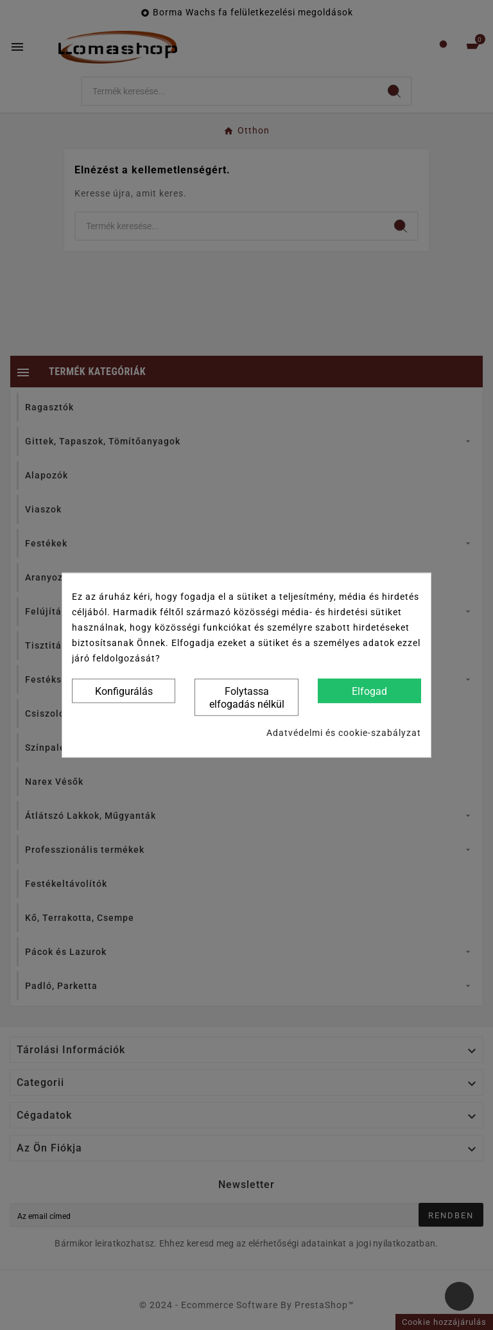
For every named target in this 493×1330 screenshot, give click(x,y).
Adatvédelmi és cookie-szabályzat (343, 733)
